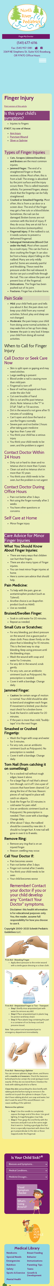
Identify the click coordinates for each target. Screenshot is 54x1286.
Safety (9, 1269)
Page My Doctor (26, 36)
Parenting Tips (34, 1264)
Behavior (31, 1257)
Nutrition (11, 1264)
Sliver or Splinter (19, 140)
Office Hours (33, 55)
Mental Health (13, 1279)
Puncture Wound (19, 136)
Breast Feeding (35, 1252)
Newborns (11, 1252)
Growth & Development (34, 1274)
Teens (30, 1269)
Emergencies (13, 1260)
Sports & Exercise (15, 1272)
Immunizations (34, 1260)
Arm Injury (15, 133)
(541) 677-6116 (27, 43)
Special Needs (13, 1257)
